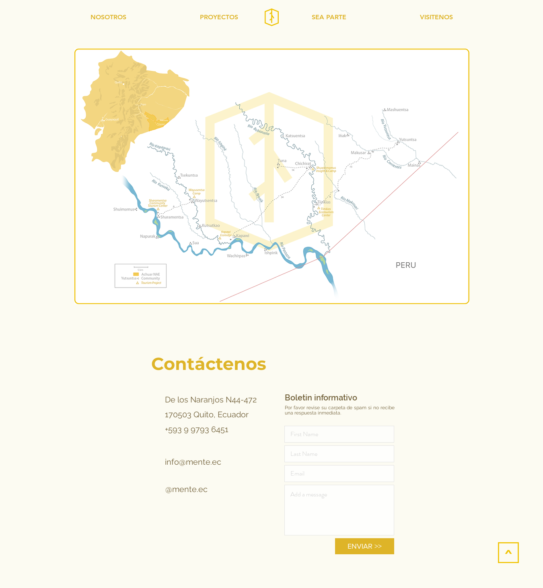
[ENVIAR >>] (364, 546)
